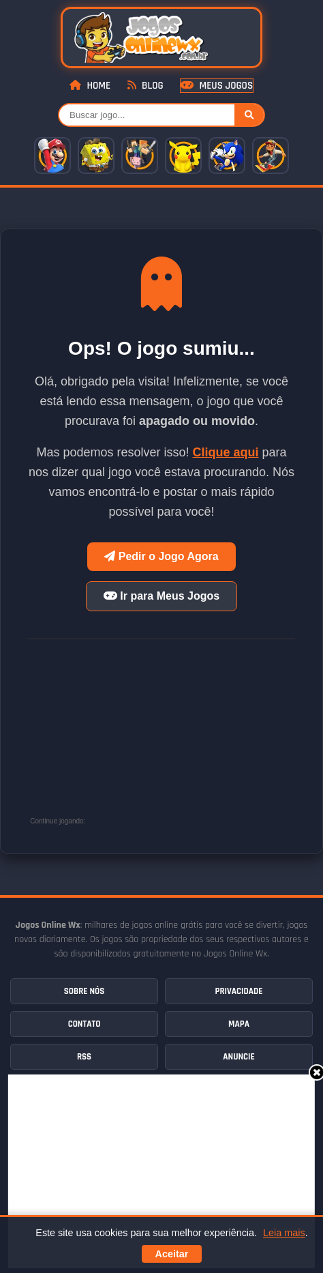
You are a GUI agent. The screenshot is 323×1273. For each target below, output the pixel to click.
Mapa (238, 1024)
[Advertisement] (165, 1169)
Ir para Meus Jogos (161, 596)
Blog (145, 85)
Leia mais (284, 1232)
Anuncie (238, 1056)
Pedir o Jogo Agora (161, 556)
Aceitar (172, 1253)
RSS (84, 1056)
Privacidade (239, 991)
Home (90, 85)
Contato (84, 1024)
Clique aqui (226, 452)
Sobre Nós (84, 991)
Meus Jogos (217, 85)
